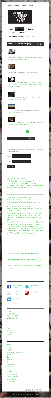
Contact (30, 5)
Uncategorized (12, 374)
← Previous (12, 132)
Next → (39, 132)
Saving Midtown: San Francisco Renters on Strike (23, 188)
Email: (9, 161)
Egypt (9, 84)
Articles (12, 32)
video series (22, 59)
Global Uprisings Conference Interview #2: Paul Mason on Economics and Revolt (29, 67)
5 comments (11, 256)
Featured (19, 29)
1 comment (11, 268)
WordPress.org (12, 318)
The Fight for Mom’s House (16, 179)
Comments (12, 316)
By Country (30, 29)
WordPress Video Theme (29, 391)
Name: (9, 156)
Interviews (21, 32)
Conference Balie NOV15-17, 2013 (21, 36)
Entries (11, 314)
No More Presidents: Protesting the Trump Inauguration (25, 185)
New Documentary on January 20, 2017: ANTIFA (23, 183)
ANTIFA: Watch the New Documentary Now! (21, 181)
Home (11, 29)
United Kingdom (12, 377)
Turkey (35, 84)
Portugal (25, 84)
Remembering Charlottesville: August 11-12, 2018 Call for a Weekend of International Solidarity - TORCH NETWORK (25, 215)
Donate (23, 5)
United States (18, 86)
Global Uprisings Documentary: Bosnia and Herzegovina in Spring (30, 52)
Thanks (16, 5)
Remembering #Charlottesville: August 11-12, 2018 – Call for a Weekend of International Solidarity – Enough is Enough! (25, 200)
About (10, 5)
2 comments (11, 262)
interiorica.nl (39, 389)
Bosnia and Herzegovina (32, 57)
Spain (30, 84)
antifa (9, 345)
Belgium (9, 350)
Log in (9, 311)
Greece (20, 84)
